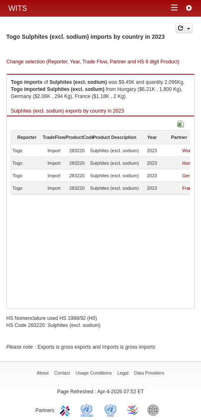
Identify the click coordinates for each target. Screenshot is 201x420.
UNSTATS (110, 409)
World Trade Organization (133, 409)
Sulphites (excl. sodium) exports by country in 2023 (67, 111)
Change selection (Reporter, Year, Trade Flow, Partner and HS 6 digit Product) (92, 62)
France (189, 188)
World (188, 150)
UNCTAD (88, 409)
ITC (66, 409)
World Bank (155, 409)
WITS (17, 8)
